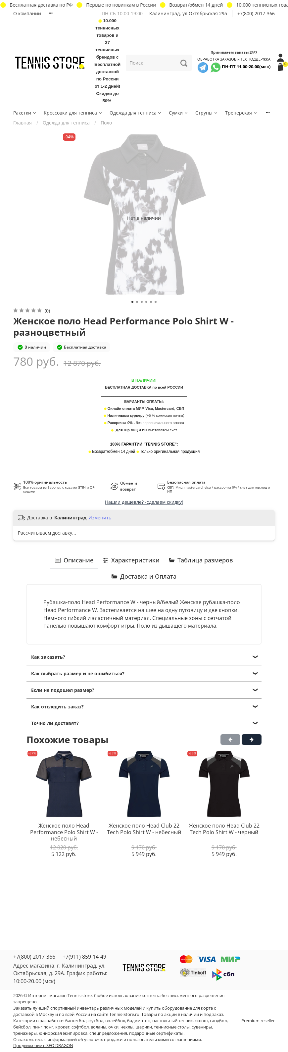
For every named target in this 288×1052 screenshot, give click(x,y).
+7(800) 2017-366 (256, 13)
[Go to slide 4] (146, 302)
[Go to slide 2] (137, 302)
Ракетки (25, 113)
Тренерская (241, 113)
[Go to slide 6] (156, 302)
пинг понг (42, 1027)
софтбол (80, 1027)
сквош (201, 1021)
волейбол (115, 1021)
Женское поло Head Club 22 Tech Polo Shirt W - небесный (144, 829)
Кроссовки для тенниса (73, 113)
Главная (22, 123)
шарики (143, 1027)
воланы (98, 1027)
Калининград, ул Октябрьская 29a (188, 13)
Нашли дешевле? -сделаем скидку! (144, 502)
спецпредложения (108, 1033)
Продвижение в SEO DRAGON (43, 1045)
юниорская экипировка (63, 1033)
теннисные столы (172, 1027)
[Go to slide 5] (151, 302)
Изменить (99, 518)
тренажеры (25, 1033)
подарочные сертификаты (156, 1033)
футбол (95, 1021)
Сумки (178, 113)
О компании (27, 13)
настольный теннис (172, 1021)
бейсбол (21, 1027)
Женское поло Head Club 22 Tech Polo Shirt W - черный (224, 829)
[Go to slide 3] (142, 302)
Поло (106, 123)
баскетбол (75, 1021)
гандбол (218, 1021)
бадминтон (138, 1021)
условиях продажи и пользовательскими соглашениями (142, 1039)
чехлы (126, 1027)
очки (113, 1027)
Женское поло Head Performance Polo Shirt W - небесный (64, 832)
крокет (62, 1027)
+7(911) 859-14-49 (84, 956)
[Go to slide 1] (132, 302)
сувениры (202, 1027)
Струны (206, 113)
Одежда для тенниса (136, 113)
